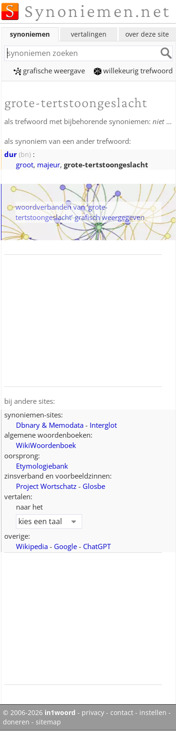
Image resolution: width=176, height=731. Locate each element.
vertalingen (89, 34)
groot (24, 164)
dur (10, 154)
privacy (93, 712)
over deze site (147, 34)
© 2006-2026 (39, 712)
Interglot (103, 425)
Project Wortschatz (46, 486)
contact (121, 712)
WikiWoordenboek (46, 445)
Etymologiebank (42, 466)
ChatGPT (97, 546)
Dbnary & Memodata (50, 425)
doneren (16, 722)
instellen (153, 712)
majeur (48, 164)
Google (65, 546)
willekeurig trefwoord (133, 70)
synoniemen (30, 34)
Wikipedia (32, 546)
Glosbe (94, 486)
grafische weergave (49, 70)
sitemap (48, 722)
